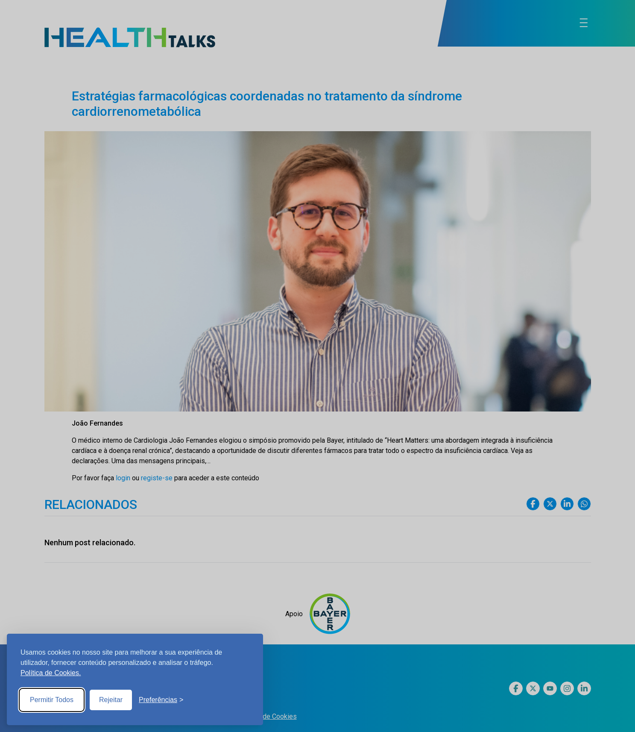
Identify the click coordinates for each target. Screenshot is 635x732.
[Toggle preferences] (161, 699)
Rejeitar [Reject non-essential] (111, 699)
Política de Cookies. (50, 672)
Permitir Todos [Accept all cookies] (51, 699)
